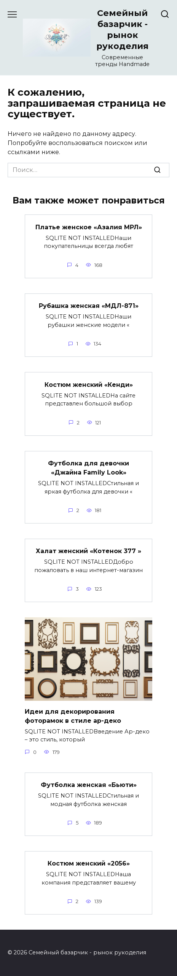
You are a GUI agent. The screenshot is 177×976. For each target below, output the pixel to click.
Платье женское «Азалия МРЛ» (88, 226)
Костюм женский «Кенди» (89, 384)
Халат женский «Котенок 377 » (88, 551)
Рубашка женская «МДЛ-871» (89, 305)
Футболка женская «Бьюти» (89, 784)
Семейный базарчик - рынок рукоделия (122, 29)
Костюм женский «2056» (89, 863)
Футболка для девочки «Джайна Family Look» (88, 468)
